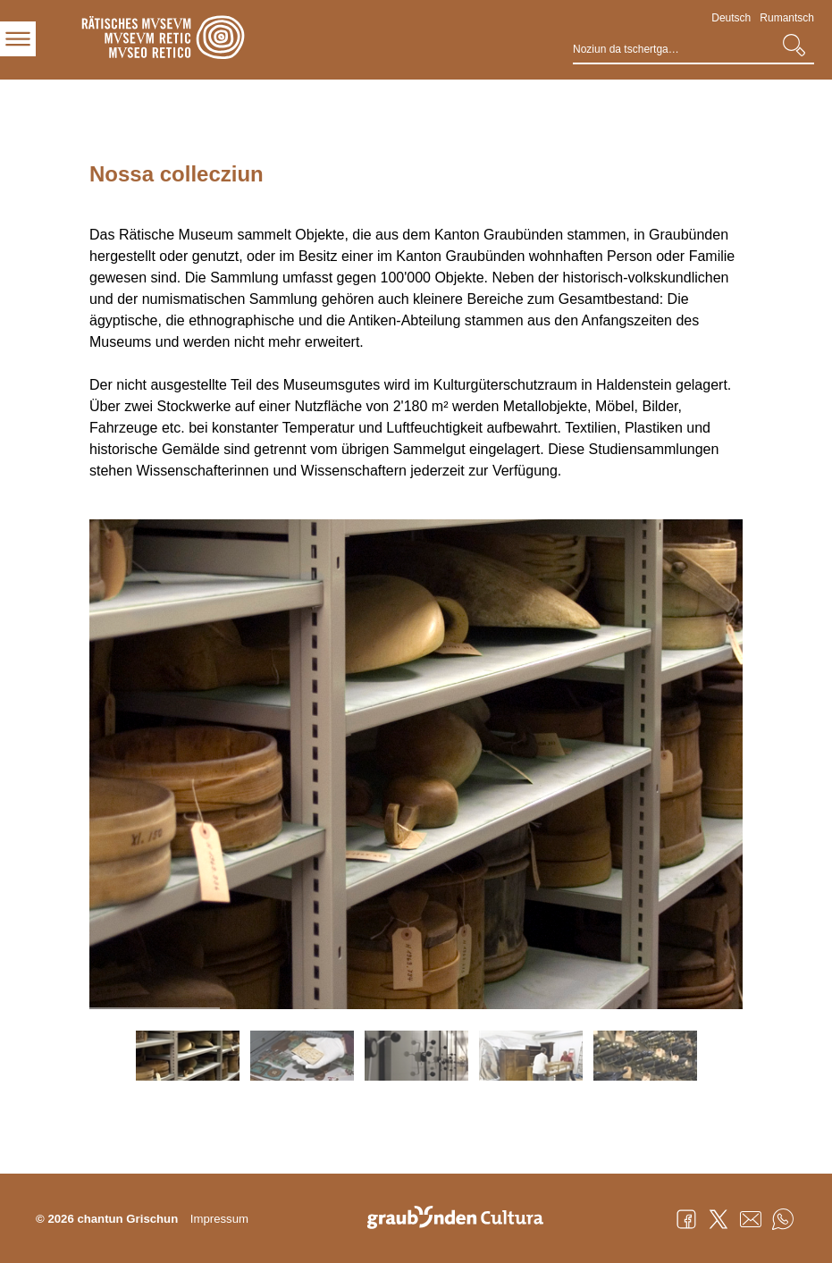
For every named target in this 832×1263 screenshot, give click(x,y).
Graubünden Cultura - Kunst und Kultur (462, 1219)
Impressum (219, 1218)
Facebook (686, 1219)
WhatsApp (782, 1219)
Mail (750, 1219)
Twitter (718, 1219)
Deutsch (731, 18)
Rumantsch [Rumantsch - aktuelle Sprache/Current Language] (787, 18)
